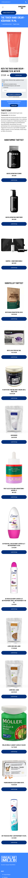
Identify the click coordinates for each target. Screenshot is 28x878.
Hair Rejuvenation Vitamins (14, 173)
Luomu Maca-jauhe (14, 690)
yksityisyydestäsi (16, 96)
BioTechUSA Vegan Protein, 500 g (14, 312)
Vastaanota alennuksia (14, 94)
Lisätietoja (18, 75)
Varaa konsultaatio (8, 12)
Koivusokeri (14, 435)
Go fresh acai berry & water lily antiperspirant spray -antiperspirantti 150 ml (14, 600)
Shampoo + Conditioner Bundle (14, 261)
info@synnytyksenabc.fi (6, 2)
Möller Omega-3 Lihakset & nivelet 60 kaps (14, 745)
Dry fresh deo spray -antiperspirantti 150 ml (14, 836)
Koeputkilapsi (7, 874)
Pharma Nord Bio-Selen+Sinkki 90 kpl (14, 782)
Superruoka (16, 24)
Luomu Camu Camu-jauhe (14, 646)
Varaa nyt (14, 105)
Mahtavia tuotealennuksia (9, 84)
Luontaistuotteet (7, 24)
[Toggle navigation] (3, 7)
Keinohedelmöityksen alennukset (11, 85)
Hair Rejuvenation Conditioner (14, 217)
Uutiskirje (5, 87)
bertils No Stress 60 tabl (14, 350)
